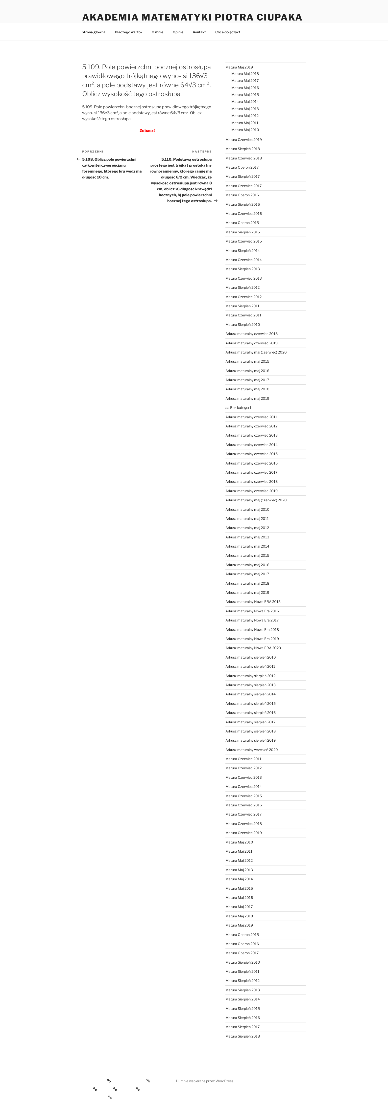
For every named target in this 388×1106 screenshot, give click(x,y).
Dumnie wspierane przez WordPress (204, 1081)
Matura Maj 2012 (245, 115)
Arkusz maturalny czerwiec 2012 (251, 426)
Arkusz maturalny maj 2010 (247, 509)
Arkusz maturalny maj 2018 (247, 389)
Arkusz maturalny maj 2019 (247, 398)
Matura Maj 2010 (245, 130)
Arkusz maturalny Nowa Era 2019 (252, 639)
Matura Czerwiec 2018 (243, 158)
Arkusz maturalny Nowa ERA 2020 (253, 648)
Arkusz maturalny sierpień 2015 (250, 703)
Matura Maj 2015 (245, 94)
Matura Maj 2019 (239, 67)
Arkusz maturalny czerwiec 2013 (251, 435)
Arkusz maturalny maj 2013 (247, 537)
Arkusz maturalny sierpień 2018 (250, 731)
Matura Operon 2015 (242, 223)
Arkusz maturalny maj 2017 (247, 380)
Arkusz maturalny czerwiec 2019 (251, 343)
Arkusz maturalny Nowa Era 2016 (252, 611)
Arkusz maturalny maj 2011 (247, 518)
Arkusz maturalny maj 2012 (247, 528)
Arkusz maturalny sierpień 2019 (250, 740)
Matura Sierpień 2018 (242, 149)
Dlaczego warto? (128, 32)
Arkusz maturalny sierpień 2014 (250, 694)
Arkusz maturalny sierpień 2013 (250, 685)
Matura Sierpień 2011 (242, 306)
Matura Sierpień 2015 (242, 232)
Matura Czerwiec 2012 (243, 297)
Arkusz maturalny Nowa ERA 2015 (253, 601)
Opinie (178, 32)
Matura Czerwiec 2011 (243, 315)
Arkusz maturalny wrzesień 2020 (251, 750)
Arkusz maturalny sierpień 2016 (250, 712)
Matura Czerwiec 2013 (243, 278)
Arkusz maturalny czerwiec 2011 (251, 417)
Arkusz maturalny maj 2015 (247, 361)
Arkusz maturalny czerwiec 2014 (251, 444)
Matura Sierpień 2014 (242, 250)
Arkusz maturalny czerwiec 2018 (251, 334)
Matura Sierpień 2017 (242, 176)
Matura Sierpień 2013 (242, 269)
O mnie (157, 32)
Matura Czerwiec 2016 (243, 213)
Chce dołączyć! (227, 32)
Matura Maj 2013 (245, 109)
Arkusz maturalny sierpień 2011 (250, 666)
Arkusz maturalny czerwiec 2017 (251, 472)
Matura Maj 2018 (245, 73)
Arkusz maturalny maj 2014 (247, 546)
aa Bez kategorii (238, 407)
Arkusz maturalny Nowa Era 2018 (252, 629)
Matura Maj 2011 (244, 123)
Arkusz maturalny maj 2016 (247, 371)
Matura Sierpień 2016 (242, 204)
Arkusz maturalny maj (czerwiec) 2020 (256, 352)
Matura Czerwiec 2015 (243, 241)
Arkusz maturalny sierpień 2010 (250, 657)
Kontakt (199, 32)
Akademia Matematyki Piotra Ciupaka (192, 17)
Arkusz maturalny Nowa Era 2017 (252, 620)
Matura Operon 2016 (242, 195)
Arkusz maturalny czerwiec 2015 (251, 454)
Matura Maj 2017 (245, 80)
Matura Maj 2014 (245, 101)
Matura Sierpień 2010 (242, 324)
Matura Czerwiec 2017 (243, 186)
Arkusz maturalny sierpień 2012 (250, 676)
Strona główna (93, 32)
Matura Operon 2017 (242, 167)
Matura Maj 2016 (245, 88)
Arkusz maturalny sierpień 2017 (250, 722)
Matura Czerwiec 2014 (243, 260)
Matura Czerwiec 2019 (243, 139)
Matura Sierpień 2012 (242, 287)
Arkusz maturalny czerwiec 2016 (251, 463)
